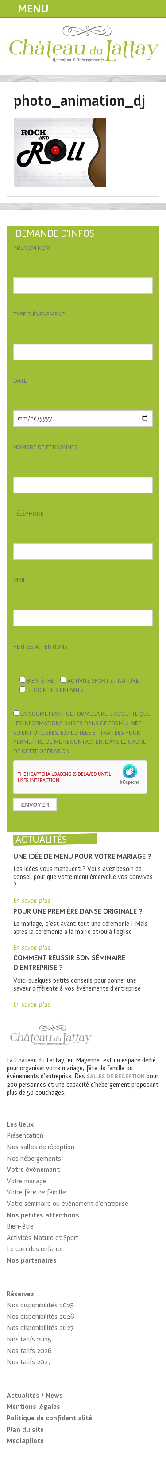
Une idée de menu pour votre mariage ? (82, 856)
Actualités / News (35, 1395)
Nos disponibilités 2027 (40, 1327)
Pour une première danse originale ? (78, 911)
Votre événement (33, 1169)
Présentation (25, 1135)
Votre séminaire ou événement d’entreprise (67, 1203)
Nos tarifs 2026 (29, 1350)
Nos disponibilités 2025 (40, 1305)
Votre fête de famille (36, 1192)
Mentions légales (33, 1406)
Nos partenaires (32, 1260)
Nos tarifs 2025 (29, 1339)
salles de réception (116, 1076)
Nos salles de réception (40, 1147)
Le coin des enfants (35, 1248)
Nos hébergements (34, 1158)
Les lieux (20, 1124)
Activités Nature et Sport (42, 1237)
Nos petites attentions (43, 1215)
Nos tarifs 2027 (29, 1361)
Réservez (20, 1294)
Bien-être (20, 1226)
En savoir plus (31, 901)
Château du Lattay (85, 45)
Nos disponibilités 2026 (40, 1316)
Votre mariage (26, 1181)
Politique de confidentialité (49, 1418)
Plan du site (25, 1429)
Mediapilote (25, 1440)
